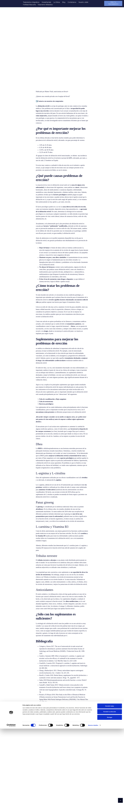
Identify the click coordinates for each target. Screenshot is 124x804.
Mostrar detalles (93, 800)
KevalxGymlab (46, 2)
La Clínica (56, 2)
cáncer (77, 187)
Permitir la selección (109, 787)
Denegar (109, 792)
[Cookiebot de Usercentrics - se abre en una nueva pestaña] (11, 800)
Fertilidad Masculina (29, 5)
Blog (63, 2)
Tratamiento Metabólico (45, 5)
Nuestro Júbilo (83, 2)
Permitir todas (109, 781)
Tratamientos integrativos (31, 2)
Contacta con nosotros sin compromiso (50, 101)
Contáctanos (72, 2)
